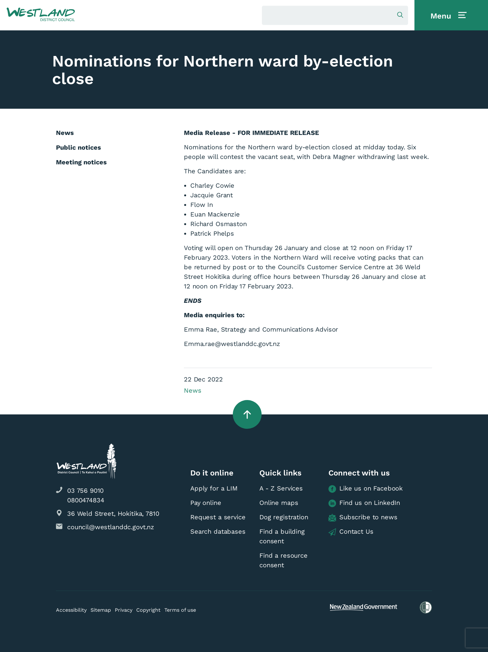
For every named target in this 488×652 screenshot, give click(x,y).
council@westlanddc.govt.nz (110, 527)
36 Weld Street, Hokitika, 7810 (113, 513)
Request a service (217, 517)
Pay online (205, 503)
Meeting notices (81, 162)
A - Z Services (281, 488)
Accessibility (71, 610)
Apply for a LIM (214, 488)
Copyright (148, 610)
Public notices (78, 147)
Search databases (218, 531)
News (192, 390)
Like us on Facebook (365, 488)
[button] (40, 14)
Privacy (123, 610)
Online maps (278, 503)
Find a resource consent (283, 560)
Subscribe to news (362, 517)
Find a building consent (282, 536)
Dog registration (283, 517)
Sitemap (101, 610)
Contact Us (351, 532)
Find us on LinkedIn (364, 503)
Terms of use (180, 610)
